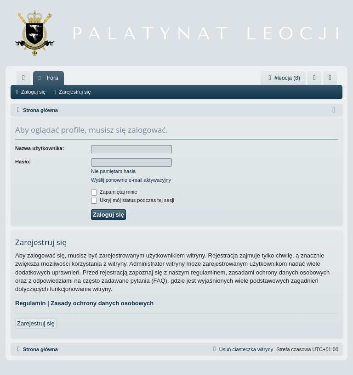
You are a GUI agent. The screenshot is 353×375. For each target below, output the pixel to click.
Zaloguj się (33, 92)
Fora (52, 78)
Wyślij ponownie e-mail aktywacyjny (131, 180)
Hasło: (23, 161)
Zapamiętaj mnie (114, 192)
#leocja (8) (283, 78)
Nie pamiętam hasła (113, 171)
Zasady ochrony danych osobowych (102, 303)
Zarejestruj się (75, 92)
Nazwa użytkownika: (39, 148)
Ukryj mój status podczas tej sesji (132, 200)
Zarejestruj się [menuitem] (332, 80)
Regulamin (30, 303)
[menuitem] (23, 78)
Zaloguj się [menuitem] (316, 80)
